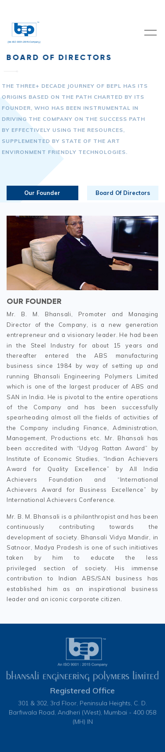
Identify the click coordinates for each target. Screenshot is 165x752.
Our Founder (42, 192)
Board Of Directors (122, 192)
